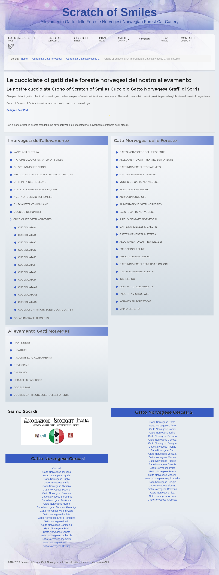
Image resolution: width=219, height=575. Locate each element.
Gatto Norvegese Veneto (56, 532)
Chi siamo (20, 372)
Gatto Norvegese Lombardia (56, 535)
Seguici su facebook (28, 380)
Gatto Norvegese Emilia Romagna (56, 517)
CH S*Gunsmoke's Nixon (30, 167)
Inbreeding (127, 279)
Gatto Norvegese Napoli (162, 429)
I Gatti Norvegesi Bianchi (137, 271)
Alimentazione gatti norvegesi (141, 204)
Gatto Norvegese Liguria (56, 475)
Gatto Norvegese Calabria (56, 493)
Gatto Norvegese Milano (162, 425)
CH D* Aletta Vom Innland (31, 204)
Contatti (188, 39)
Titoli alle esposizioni (135, 256)
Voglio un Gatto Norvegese (139, 181)
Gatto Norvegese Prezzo (56, 542)
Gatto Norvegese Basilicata (57, 500)
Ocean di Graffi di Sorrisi (31, 318)
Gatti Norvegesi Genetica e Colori (144, 264)
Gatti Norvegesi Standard (138, 174)
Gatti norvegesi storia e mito (140, 167)
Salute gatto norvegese (137, 211)
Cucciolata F (27, 264)
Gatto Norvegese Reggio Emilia (162, 478)
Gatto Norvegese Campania (56, 524)
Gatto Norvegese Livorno (162, 485)
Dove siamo (21, 365)
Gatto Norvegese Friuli (56, 528)
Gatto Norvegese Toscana (56, 472)
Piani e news (22, 342)
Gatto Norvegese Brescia (162, 464)
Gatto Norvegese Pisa (162, 492)
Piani (103, 39)
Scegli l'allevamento (134, 189)
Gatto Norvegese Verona (162, 457)
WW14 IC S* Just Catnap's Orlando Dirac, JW (43, 174)
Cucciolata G (27, 272)
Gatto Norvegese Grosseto (162, 499)
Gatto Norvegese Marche (56, 489)
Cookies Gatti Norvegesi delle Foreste (41, 394)
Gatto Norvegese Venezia (162, 453)
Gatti (122, 39)
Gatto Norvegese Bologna (162, 443)
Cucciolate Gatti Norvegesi (32, 219)
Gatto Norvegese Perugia (162, 482)
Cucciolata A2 (27, 287)
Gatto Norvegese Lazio (56, 521)
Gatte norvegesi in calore (138, 226)
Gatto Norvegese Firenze (162, 446)
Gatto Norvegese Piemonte (57, 539)
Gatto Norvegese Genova (162, 439)
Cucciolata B (27, 235)
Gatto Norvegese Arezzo (162, 496)
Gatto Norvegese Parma (162, 471)
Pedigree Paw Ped (17, 110)
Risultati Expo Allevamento (33, 357)
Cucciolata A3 (27, 294)
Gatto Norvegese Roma (162, 422)
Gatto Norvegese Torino (162, 432)
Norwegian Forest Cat (135, 301)
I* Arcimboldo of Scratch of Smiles (38, 159)
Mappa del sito (130, 309)
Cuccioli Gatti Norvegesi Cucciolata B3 (45, 309)
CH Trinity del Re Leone (30, 181)
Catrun (144, 39)
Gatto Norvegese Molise (56, 503)
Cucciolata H (27, 279)
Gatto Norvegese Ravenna (162, 489)
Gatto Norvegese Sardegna (57, 496)
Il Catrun (20, 350)
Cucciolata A (27, 227)
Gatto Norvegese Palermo (162, 436)
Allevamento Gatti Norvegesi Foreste (146, 159)
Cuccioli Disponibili (27, 211)
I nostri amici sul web (134, 294)
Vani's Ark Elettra (26, 152)
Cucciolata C (27, 242)
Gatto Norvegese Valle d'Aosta (56, 510)
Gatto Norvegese (22, 39)
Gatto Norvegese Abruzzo (56, 486)
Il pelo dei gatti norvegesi (138, 219)
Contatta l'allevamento (136, 286)
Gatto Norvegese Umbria (56, 514)
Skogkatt (55, 39)
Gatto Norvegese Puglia (57, 479)
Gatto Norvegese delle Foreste (142, 152)
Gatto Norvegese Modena (162, 475)
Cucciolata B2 (27, 302)
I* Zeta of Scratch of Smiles (33, 196)
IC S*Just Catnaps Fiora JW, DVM (35, 189)
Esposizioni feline (132, 249)
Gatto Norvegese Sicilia (56, 482)
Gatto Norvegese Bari (162, 450)
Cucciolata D (27, 249)
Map (11, 46)
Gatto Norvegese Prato (162, 467)
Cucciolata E (27, 257)
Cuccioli (81, 39)
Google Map (22, 387)
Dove (165, 39)
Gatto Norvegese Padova (162, 460)
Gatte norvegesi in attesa (138, 234)
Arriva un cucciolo (133, 196)
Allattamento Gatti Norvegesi (141, 241)
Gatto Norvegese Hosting (56, 546)
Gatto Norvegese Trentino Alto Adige (57, 507)
